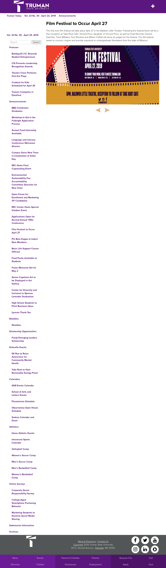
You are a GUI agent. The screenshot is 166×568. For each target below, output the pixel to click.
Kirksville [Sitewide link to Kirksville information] (99, 548)
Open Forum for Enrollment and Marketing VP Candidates (25, 197)
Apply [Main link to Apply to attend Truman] (126, 564)
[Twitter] (145, 540)
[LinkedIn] (145, 549)
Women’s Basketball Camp (22, 476)
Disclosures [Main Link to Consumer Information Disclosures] (70, 564)
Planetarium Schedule (23, 401)
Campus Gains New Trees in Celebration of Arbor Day (25, 155)
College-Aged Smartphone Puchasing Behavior (24, 503)
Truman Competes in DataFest (22, 94)
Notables (14, 318)
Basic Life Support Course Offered (25, 250)
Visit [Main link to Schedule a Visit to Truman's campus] (151, 558)
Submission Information (21, 525)
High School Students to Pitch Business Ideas (24, 305)
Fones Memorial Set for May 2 (24, 269)
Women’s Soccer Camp (24, 455)
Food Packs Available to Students (24, 260)
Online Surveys (17, 484)
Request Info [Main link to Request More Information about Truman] (125, 558)
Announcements (67, 15)
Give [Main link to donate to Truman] (151, 564)
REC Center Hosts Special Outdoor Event (25, 209)
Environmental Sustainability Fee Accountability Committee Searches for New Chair (24, 181)
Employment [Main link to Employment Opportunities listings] (95, 564)
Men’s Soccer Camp (22, 461)
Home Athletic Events (23, 433)
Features (13, 47)
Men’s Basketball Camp (24, 468)
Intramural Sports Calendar (21, 441)
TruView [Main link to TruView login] (40, 564)
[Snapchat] (154, 549)
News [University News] (15, 558)
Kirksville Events (17, 347)
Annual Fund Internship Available (24, 132)
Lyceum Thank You (21, 312)
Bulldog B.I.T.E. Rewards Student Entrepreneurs (24, 55)
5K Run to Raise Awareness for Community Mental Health (22, 358)
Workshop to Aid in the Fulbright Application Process (24, 120)
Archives (13, 531)
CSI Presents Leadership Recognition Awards (24, 65)
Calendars (14, 379)
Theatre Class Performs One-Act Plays (24, 74)
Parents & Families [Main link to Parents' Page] (70, 558)
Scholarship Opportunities (22, 331)
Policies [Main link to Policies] (95, 558)
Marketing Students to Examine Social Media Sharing (23, 516)
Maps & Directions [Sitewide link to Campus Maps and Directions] (87, 541)
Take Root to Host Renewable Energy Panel (25, 371)
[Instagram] (136, 549)
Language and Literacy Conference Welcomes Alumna (23, 143)
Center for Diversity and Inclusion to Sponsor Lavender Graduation (24, 293)
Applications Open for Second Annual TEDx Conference (23, 220)
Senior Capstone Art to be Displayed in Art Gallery (24, 280)
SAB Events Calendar (23, 385)
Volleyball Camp (20, 449)
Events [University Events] (40, 558)
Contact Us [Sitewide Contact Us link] (103, 541)
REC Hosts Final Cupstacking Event (21, 167)
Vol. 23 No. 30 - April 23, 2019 (40, 15)
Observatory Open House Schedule (25, 409)
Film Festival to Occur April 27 (23, 231)
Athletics (14, 427)
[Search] (20, 42)
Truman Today (14, 15)
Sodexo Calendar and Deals (23, 419)
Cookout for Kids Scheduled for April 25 (23, 84)
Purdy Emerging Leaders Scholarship (24, 339)
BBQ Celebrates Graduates (20, 109)
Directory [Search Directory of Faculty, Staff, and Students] (15, 564)
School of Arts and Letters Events (21, 393)
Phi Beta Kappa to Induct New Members (25, 241)
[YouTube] (154, 540)
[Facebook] (136, 540)
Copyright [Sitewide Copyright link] (78, 544)
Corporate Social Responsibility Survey (23, 492)
